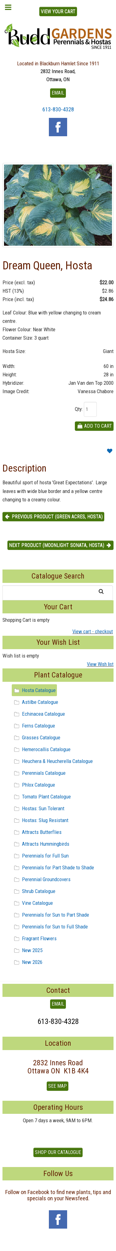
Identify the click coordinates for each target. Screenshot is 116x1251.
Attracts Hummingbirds (40, 844)
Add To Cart (94, 426)
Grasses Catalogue (36, 737)
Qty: (79, 409)
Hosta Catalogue (34, 690)
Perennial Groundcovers (41, 879)
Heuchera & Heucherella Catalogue (52, 761)
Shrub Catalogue (33, 891)
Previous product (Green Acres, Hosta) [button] (53, 516)
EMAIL (58, 93)
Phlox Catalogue (33, 784)
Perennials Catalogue (39, 773)
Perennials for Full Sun (40, 855)
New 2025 (27, 950)
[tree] (58, 826)
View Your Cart (58, 11)
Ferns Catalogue (33, 725)
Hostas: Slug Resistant (40, 820)
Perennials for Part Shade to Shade (53, 867)
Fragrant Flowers (34, 938)
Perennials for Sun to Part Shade (50, 914)
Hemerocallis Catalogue (41, 749)
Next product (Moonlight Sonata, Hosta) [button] (60, 545)
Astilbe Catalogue (35, 702)
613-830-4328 (58, 109)
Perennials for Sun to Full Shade (50, 926)
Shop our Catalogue (58, 1152)
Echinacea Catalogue (38, 714)
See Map (57, 1086)
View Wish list (100, 664)
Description (24, 468)
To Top (58, 1244)
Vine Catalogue (32, 903)
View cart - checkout (92, 632)
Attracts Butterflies (37, 832)
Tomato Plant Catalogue (41, 796)
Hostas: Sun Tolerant (38, 808)
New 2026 (27, 962)
